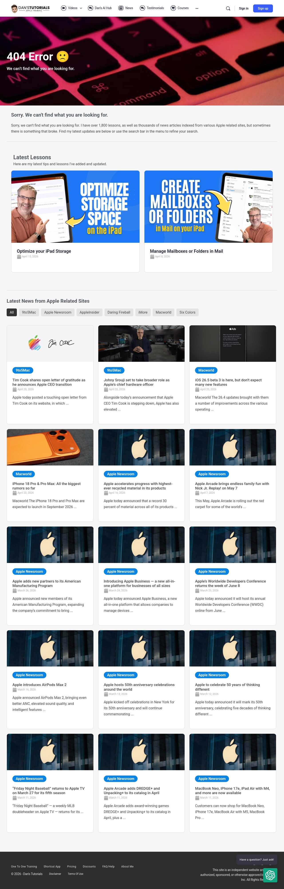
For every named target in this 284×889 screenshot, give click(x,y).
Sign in (243, 8)
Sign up (263, 8)
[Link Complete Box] (50, 374)
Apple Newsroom (57, 312)
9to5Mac (29, 312)
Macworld (164, 312)
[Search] (228, 8)
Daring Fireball (119, 312)
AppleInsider (89, 312)
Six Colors (187, 312)
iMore (143, 312)
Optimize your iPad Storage (44, 251)
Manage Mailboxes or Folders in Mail (186, 251)
